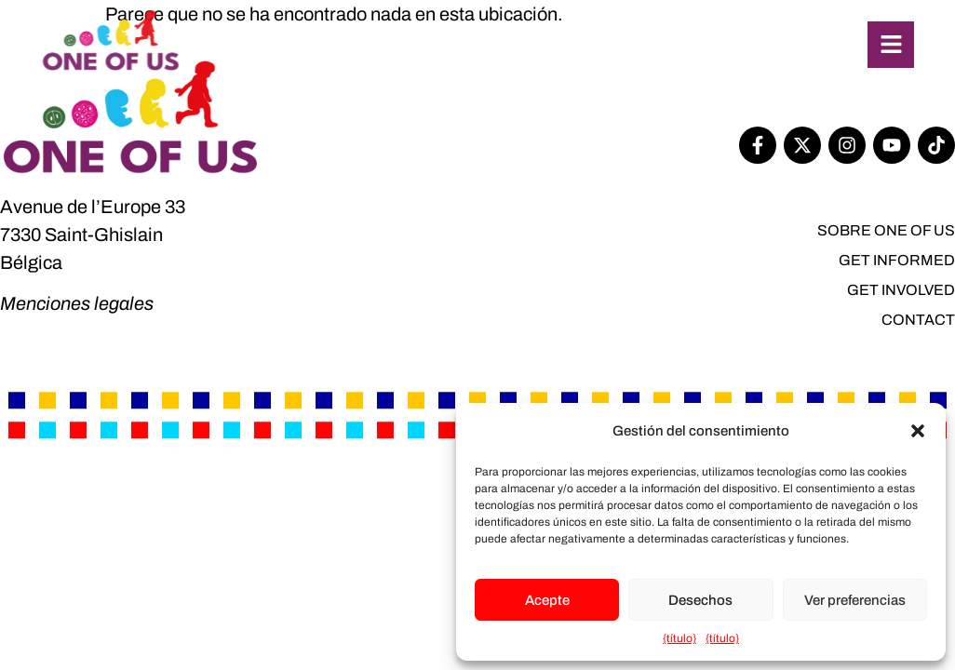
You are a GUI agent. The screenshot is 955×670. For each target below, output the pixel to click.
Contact (918, 320)
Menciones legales (77, 303)
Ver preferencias (855, 600)
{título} (679, 638)
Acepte (547, 600)
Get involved (901, 290)
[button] (917, 431)
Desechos (700, 600)
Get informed (897, 260)
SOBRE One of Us (886, 230)
